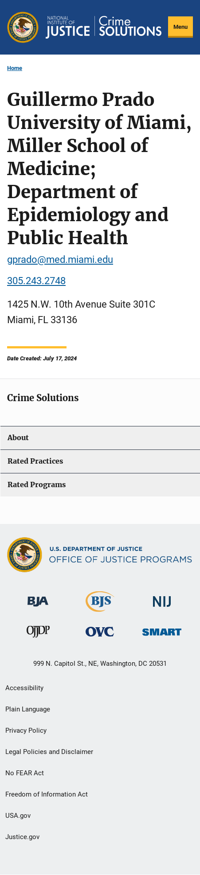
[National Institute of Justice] (162, 597)
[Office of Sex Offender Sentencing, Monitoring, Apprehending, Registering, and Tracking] (161, 629)
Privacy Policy (26, 730)
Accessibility (24, 688)
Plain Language (27, 709)
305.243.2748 (36, 280)
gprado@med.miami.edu (60, 259)
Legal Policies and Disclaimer (49, 752)
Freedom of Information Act (46, 794)
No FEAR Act (24, 773)
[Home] (103, 27)
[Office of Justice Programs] (23, 27)
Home (14, 68)
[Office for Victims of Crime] (100, 631)
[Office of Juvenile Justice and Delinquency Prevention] (38, 633)
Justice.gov (22, 837)
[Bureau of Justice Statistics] (100, 607)
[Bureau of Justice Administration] (37, 597)
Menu (180, 26)
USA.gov (18, 816)
